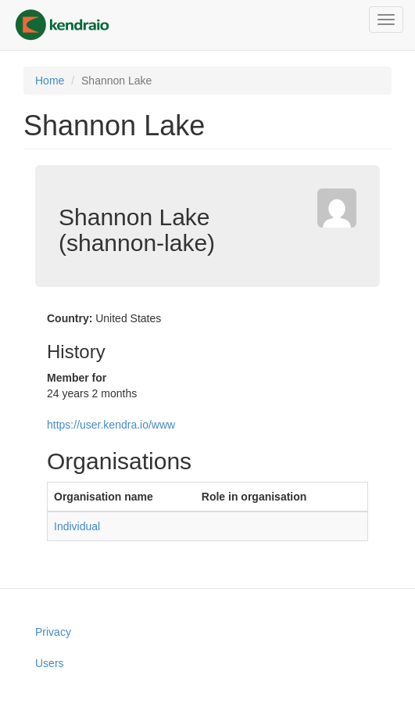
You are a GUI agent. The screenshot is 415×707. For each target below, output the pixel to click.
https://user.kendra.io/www (111, 424)
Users (49, 663)
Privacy (53, 632)
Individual (77, 526)
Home (49, 80)
